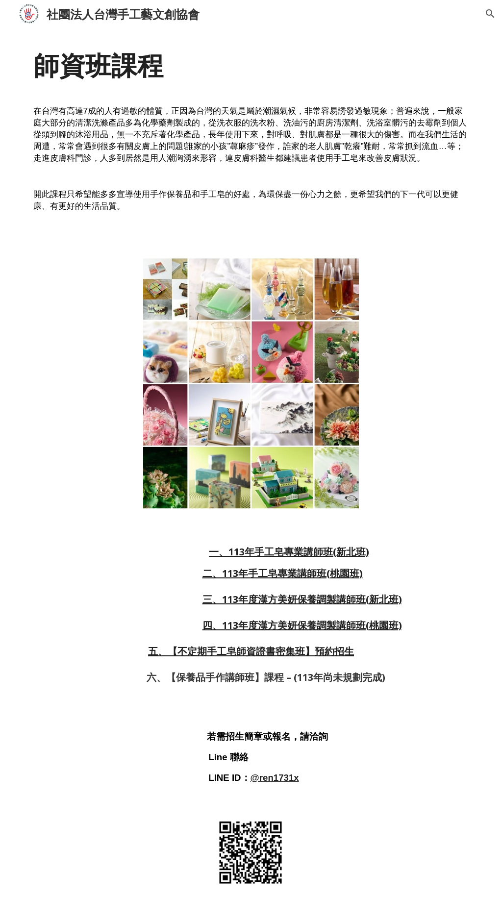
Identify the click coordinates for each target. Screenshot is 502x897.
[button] (490, 13)
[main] (251, 136)
